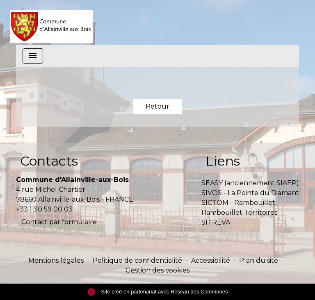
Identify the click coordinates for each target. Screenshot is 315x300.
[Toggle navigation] (33, 56)
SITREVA (215, 222)
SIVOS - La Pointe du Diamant (250, 193)
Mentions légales (56, 260)
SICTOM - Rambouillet (238, 203)
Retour (157, 106)
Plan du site (258, 260)
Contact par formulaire (59, 222)
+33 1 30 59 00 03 (44, 209)
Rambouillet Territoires (239, 212)
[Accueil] (51, 22)
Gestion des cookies (157, 270)
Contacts (49, 161)
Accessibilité (210, 260)
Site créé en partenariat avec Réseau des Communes (157, 292)
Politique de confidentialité (137, 260)
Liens (222, 161)
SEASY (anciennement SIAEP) (250, 183)
